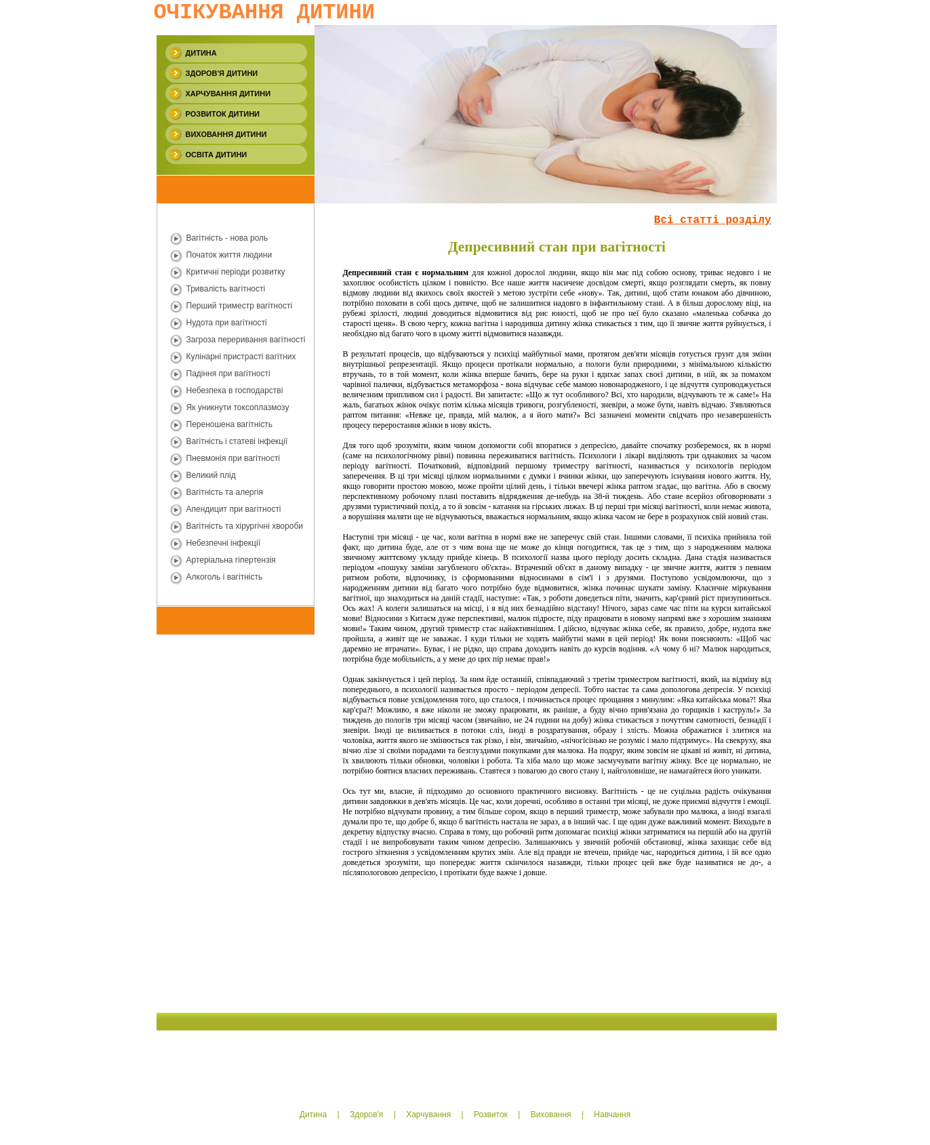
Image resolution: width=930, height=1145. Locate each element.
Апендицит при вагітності (233, 509)
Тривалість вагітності (226, 289)
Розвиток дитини (223, 114)
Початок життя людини (229, 255)
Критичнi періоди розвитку (235, 272)
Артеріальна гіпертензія (231, 560)
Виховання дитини (226, 134)
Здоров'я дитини (222, 73)
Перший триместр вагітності (239, 305)
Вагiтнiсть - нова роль (227, 238)
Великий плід (211, 475)
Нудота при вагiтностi (226, 322)
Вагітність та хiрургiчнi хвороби (244, 526)
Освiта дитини (216, 154)
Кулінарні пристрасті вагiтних (241, 356)
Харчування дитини (228, 93)
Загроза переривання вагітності (246, 339)
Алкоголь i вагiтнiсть (224, 577)
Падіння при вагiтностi (228, 373)
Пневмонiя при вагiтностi (233, 458)
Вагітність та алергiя (225, 492)
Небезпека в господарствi (234, 390)
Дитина (201, 53)
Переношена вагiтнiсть (229, 424)
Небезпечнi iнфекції (223, 543)
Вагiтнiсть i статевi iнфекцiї (237, 441)
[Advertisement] (210, 728)
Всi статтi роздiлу (712, 220)
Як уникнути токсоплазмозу (237, 407)
